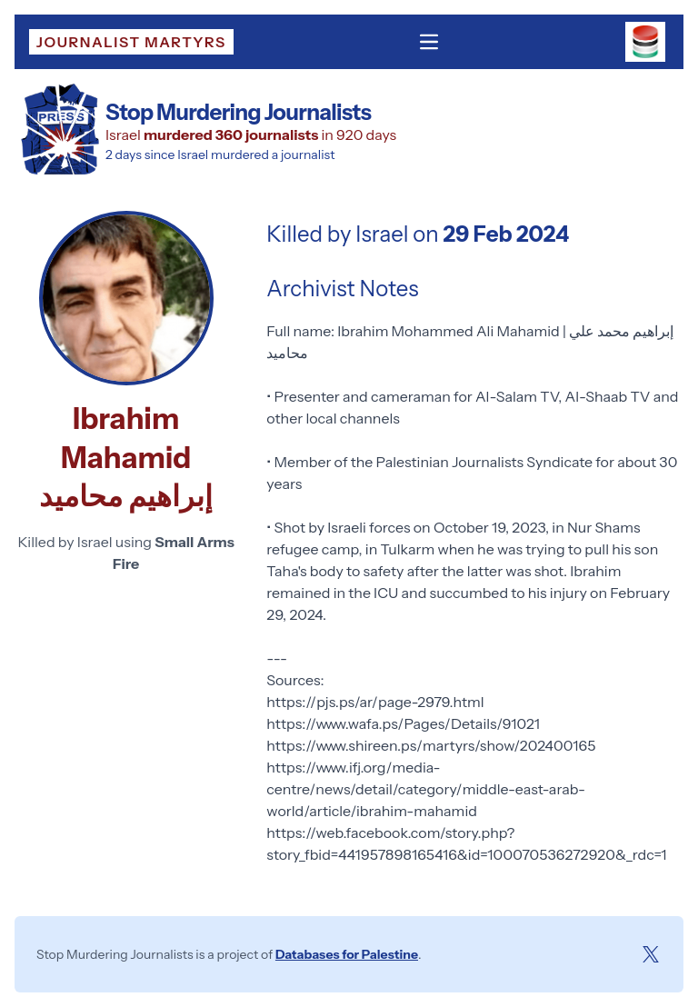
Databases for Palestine (346, 954)
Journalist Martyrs (131, 42)
